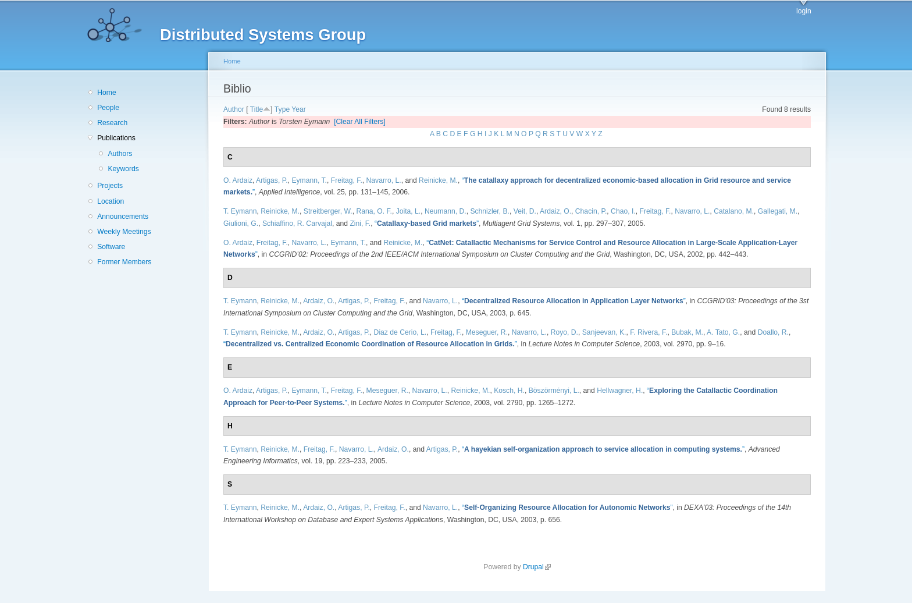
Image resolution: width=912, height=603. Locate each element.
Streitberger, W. (328, 211)
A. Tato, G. (723, 332)
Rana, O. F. (373, 211)
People (108, 108)
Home (106, 92)
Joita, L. (408, 211)
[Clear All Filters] (360, 122)
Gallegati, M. (777, 211)
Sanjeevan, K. (604, 332)
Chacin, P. (591, 211)
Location (110, 201)
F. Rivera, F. (648, 332)
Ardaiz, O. (555, 211)
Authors (120, 154)
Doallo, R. (773, 332)
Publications (116, 138)
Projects (110, 186)
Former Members (124, 262)
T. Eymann (239, 211)
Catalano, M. (734, 211)
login (803, 11)
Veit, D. (525, 211)
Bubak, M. (687, 332)
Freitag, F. (346, 180)
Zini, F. (360, 223)
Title (256, 109)
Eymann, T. (309, 180)
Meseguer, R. (487, 332)
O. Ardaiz (237, 180)
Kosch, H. (509, 390)
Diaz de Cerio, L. (400, 332)
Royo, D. (564, 332)
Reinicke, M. (438, 180)
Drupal (537, 567)
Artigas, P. (272, 180)
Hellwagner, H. (620, 390)
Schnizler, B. (490, 211)
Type (282, 109)
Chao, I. (623, 211)
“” (427, 223)
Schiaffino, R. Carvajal (297, 223)
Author (233, 109)
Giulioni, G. (240, 223)
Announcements (122, 216)
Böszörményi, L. (554, 390)
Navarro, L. (383, 180)
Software (111, 247)
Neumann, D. (445, 211)
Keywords (123, 169)
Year (298, 109)
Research (112, 123)
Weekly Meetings (124, 232)
